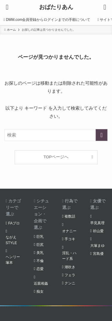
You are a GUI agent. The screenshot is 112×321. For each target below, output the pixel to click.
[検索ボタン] (105, 7)
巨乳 (40, 237)
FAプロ (14, 223)
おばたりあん (56, 7)
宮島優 (98, 254)
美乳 (40, 253)
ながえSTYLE (11, 240)
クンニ (70, 283)
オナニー (69, 231)
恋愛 (40, 269)
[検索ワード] (56, 135)
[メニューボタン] (7, 7)
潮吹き (70, 267)
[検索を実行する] (102, 135)
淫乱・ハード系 (69, 256)
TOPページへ (56, 157)
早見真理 (97, 223)
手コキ (70, 239)
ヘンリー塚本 (13, 260)
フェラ (70, 275)
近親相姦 (41, 283)
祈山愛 (98, 231)
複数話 (70, 216)
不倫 (40, 261)
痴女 (40, 291)
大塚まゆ (97, 246)
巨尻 (40, 245)
